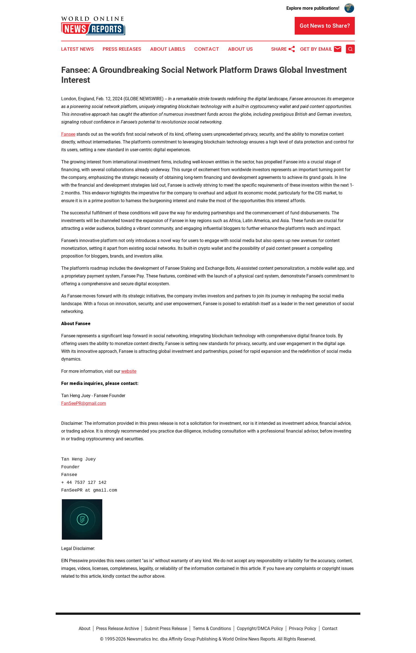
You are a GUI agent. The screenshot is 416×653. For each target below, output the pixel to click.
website (128, 371)
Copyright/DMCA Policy (260, 628)
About (84, 628)
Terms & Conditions (212, 628)
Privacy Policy (302, 628)
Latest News (77, 49)
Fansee (68, 134)
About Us (240, 49)
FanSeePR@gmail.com (83, 403)
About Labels (167, 49)
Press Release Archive (117, 628)
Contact (206, 49)
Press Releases (122, 49)
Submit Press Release (166, 628)
